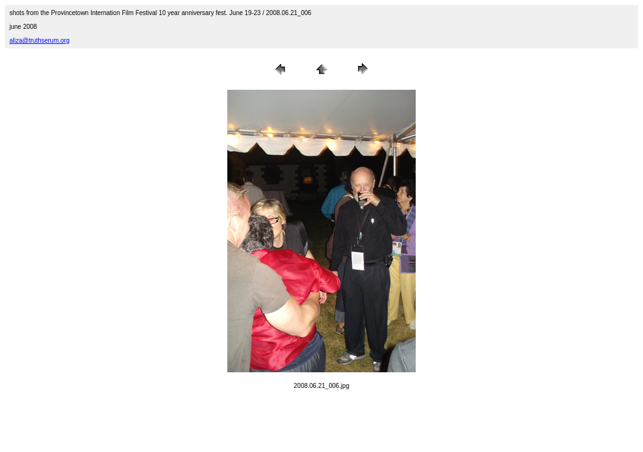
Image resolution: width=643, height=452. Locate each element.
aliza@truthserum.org (39, 40)
